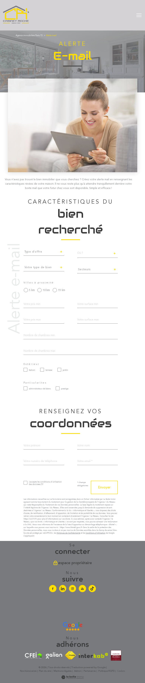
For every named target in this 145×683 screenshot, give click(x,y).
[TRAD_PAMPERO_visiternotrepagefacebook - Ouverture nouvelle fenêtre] (52, 588)
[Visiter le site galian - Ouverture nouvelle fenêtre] (54, 655)
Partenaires (90, 671)
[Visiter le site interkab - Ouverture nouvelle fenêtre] (93, 655)
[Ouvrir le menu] (139, 15)
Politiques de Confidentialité (68, 533)
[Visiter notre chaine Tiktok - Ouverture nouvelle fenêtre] (92, 588)
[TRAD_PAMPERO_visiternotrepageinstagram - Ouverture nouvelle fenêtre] (72, 588)
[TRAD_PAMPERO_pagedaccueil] (16, 23)
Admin (77, 671)
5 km (32, 290)
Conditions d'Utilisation (95, 533)
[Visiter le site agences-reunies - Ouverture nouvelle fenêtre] (116, 655)
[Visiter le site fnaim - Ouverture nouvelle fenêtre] (70, 655)
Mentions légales (63, 671)
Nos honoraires (28, 671)
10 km (46, 290)
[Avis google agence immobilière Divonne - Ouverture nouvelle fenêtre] (73, 626)
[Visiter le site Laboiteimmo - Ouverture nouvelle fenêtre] (72, 678)
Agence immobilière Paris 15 (29, 35)
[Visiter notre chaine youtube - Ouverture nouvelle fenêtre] (82, 588)
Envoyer (104, 487)
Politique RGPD (106, 671)
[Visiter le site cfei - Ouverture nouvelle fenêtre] (33, 655)
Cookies (121, 671)
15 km (61, 290)
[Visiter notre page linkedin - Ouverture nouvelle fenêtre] (62, 588)
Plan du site (45, 671)
